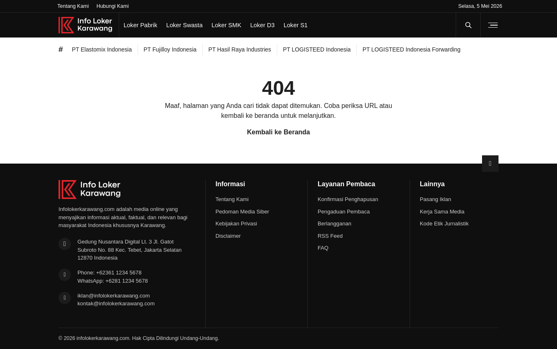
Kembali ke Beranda (278, 132)
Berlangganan (334, 223)
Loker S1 (295, 25)
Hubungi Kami (112, 6)
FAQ (323, 248)
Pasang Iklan (435, 199)
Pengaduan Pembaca (344, 211)
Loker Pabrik (140, 25)
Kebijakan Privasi (236, 223)
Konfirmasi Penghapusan (348, 199)
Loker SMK (226, 25)
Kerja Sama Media (442, 211)
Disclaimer (228, 236)
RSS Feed (330, 236)
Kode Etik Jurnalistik (444, 223)
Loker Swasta (184, 25)
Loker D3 (262, 25)
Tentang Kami (73, 6)
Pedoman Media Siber (242, 211)
